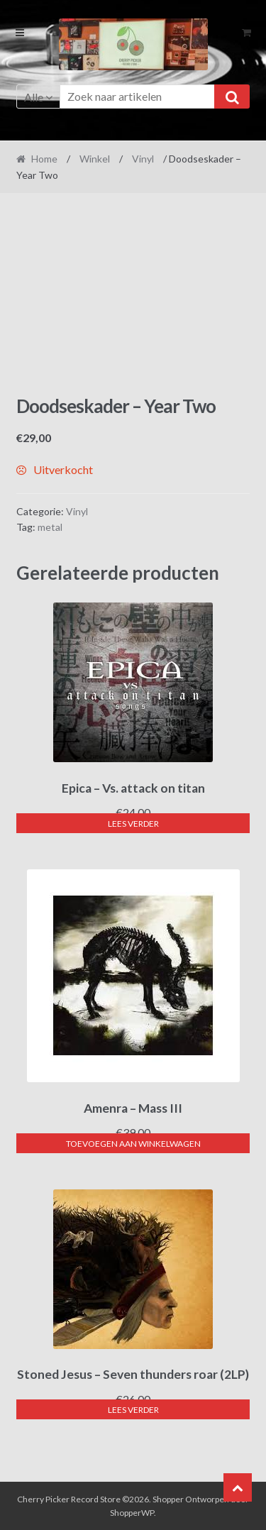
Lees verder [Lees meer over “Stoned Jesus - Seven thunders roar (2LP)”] (133, 1409)
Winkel (94, 159)
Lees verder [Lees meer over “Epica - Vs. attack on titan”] (133, 823)
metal (50, 527)
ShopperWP (132, 1512)
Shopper (168, 1499)
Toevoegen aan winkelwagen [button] (133, 1143)
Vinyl (143, 159)
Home (44, 159)
